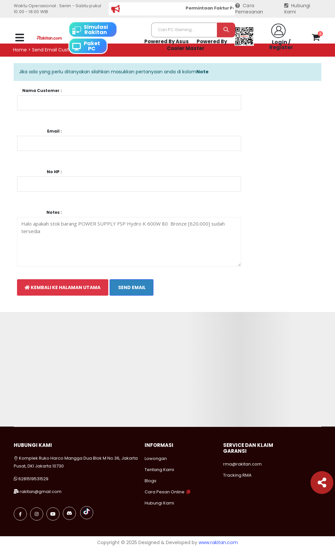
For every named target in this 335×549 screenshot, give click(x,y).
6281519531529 (33, 479)
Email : (54, 131)
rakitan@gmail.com (41, 491)
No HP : (54, 171)
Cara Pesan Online (165, 492)
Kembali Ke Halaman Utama (62, 287)
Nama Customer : (42, 90)
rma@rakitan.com (242, 464)
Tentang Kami (159, 470)
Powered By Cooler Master (197, 45)
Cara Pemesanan (249, 9)
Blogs (150, 481)
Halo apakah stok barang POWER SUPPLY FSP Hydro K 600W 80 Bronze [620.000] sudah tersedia (129, 241)
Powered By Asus (166, 41)
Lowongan (156, 458)
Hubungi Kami (297, 9)
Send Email (131, 287)
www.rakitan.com (218, 542)
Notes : (54, 212)
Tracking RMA (237, 475)
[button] (315, 38)
